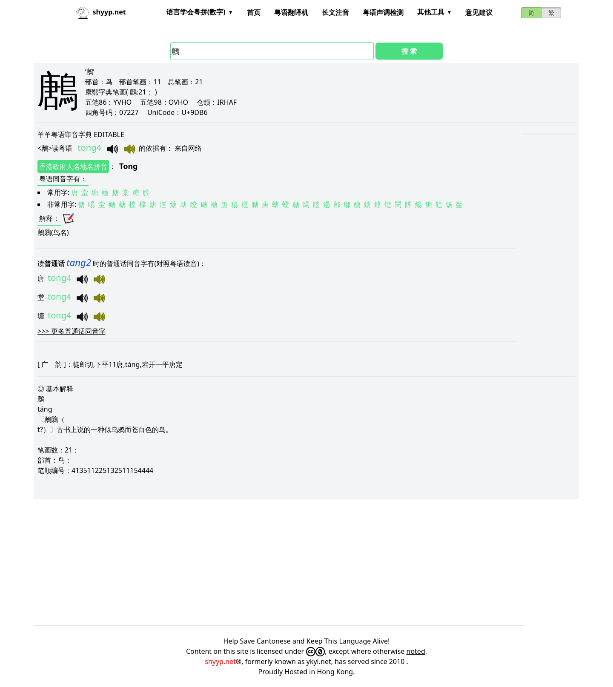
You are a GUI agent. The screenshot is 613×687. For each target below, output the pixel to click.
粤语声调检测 (383, 12)
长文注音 (335, 12)
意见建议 (479, 12)
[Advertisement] (289, 562)
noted (416, 651)
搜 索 (409, 51)
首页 (254, 12)
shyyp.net (220, 661)
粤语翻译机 (291, 12)
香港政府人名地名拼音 (73, 166)
